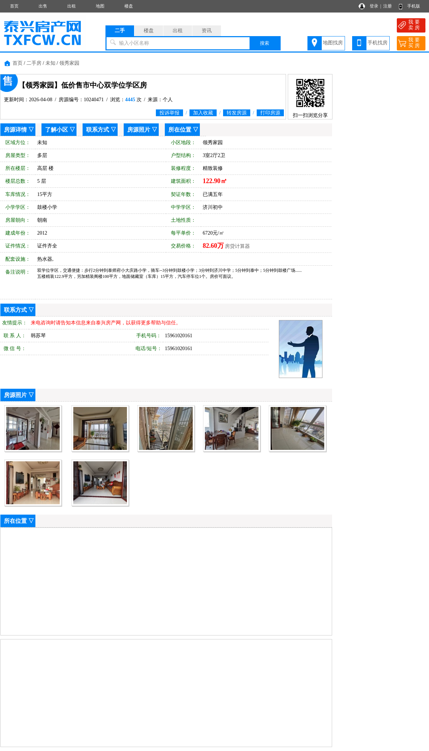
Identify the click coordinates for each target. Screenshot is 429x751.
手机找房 (378, 42)
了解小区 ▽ (60, 130)
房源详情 (15, 130)
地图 (100, 6)
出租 (71, 6)
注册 (387, 6)
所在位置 (179, 130)
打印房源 (270, 113)
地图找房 (333, 42)
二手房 (33, 63)
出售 (43, 6)
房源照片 (138, 130)
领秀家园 (69, 63)
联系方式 (97, 130)
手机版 (413, 6)
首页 (14, 6)
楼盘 (128, 6)
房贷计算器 (237, 246)
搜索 (264, 43)
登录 (374, 6)
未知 (50, 63)
